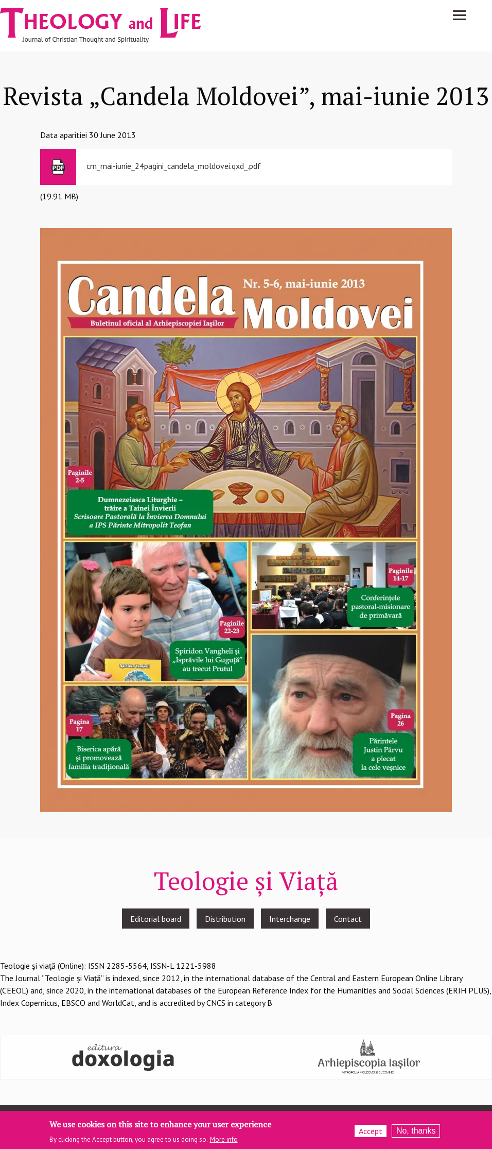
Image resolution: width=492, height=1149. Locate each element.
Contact (348, 919)
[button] (246, 519)
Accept (370, 1131)
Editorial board (155, 919)
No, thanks (415, 1130)
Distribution (225, 919)
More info (224, 1140)
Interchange (289, 919)
